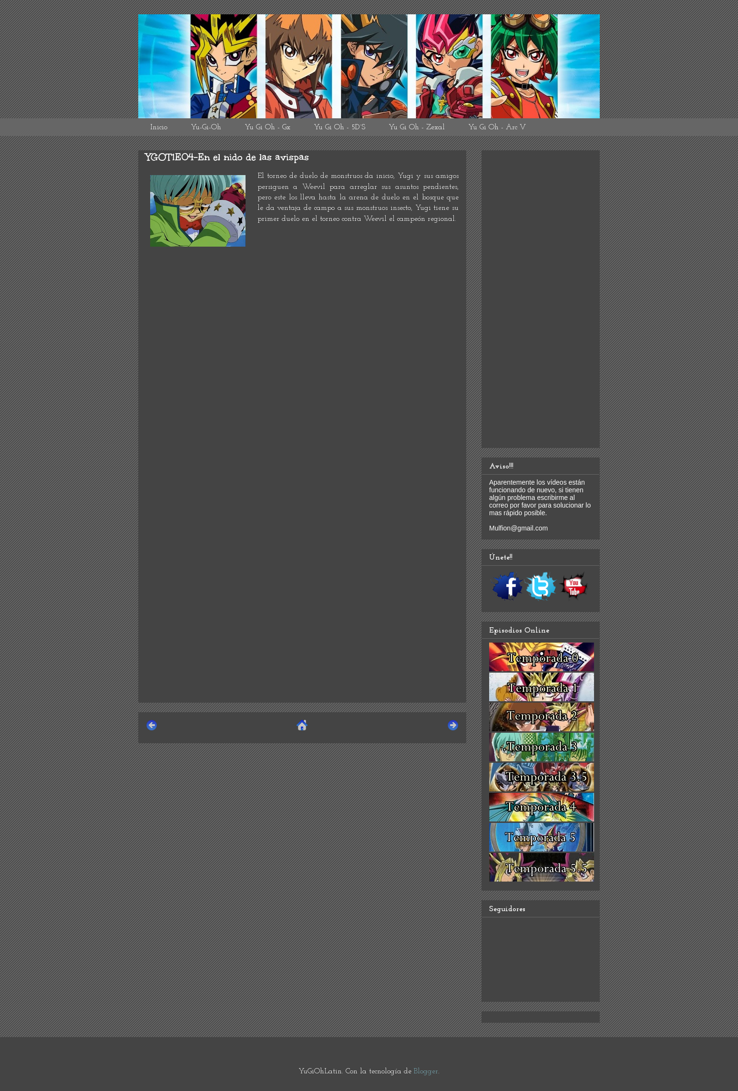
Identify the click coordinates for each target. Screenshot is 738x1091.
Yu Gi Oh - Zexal (417, 127)
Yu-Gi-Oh (206, 127)
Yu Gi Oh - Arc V (497, 127)
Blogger (426, 1071)
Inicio (158, 127)
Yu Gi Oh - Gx (267, 127)
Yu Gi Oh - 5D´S (339, 127)
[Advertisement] (302, 628)
